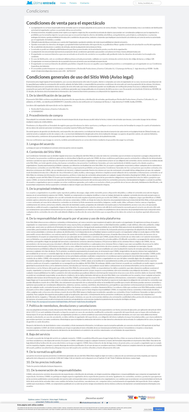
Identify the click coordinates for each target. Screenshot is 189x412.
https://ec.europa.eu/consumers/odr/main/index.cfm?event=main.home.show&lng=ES (64, 302)
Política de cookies (52, 402)
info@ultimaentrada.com (91, 402)
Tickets (73, 3)
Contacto (84, 3)
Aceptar (158, 409)
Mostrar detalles (148, 409)
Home (63, 3)
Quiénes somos (34, 399)
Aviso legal (54, 399)
